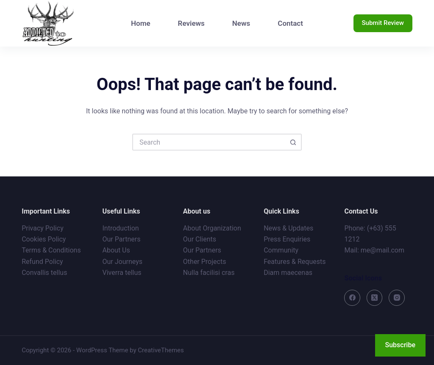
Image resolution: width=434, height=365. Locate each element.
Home (140, 23)
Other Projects (204, 262)
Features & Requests (295, 262)
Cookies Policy (44, 239)
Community (281, 250)
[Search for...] (208, 142)
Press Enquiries (287, 239)
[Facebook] (352, 298)
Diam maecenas (288, 273)
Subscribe (400, 345)
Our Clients (199, 239)
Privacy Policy (43, 228)
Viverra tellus (122, 273)
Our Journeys (122, 262)
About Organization (212, 228)
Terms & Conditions (51, 250)
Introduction (121, 228)
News (241, 23)
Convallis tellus (44, 273)
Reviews (191, 23)
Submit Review (383, 23)
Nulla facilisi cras (209, 273)
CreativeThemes (161, 350)
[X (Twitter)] (375, 298)
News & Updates (288, 228)
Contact (290, 23)
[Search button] (293, 142)
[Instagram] (397, 298)
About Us (116, 250)
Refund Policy (42, 262)
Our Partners (122, 239)
